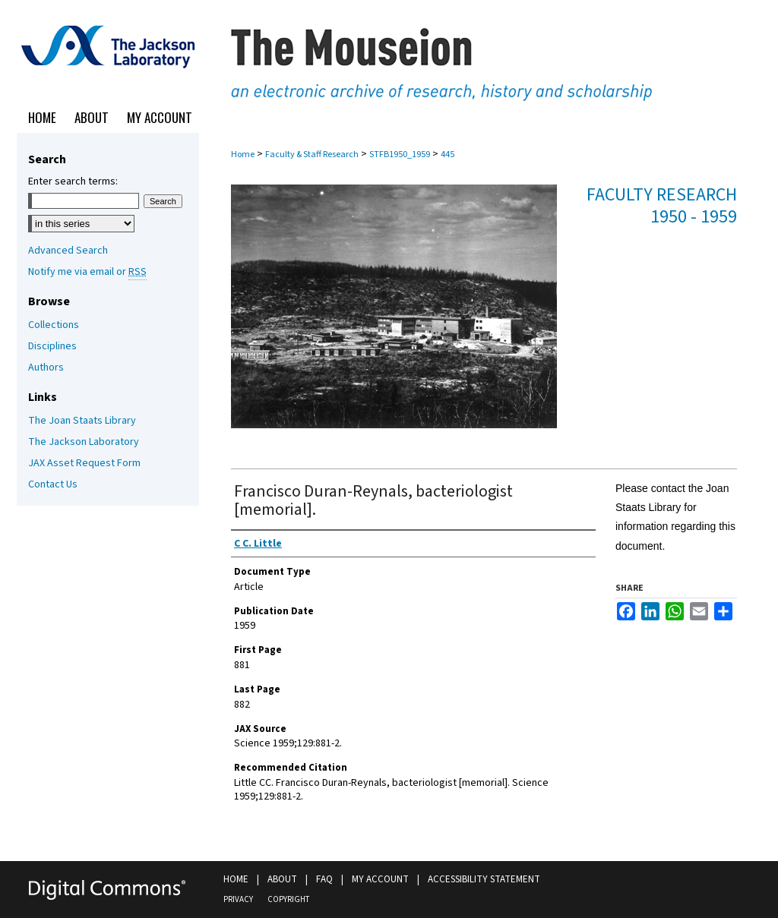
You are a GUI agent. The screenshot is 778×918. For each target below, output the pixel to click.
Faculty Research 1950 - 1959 (662, 205)
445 (447, 154)
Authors (46, 367)
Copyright (288, 899)
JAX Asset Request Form (84, 463)
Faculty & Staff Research (312, 154)
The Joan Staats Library (82, 420)
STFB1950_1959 (399, 154)
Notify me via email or (87, 271)
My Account (380, 879)
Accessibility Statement (484, 879)
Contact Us (52, 484)
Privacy (238, 899)
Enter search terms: (73, 181)
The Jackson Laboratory (83, 442)
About (282, 879)
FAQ (324, 879)
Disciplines (52, 346)
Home (243, 154)
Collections (53, 325)
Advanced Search (68, 250)
